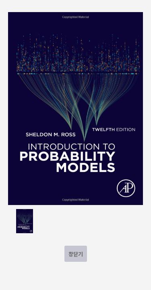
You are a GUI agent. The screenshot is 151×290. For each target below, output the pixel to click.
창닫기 (75, 254)
